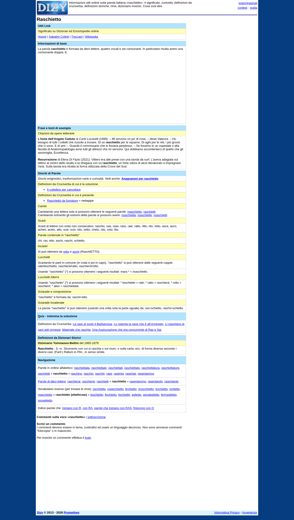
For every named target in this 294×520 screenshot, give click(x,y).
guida (253, 7)
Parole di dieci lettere (52, 381)
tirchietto (130, 389)
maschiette (145, 215)
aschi (75, 251)
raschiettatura (150, 368)
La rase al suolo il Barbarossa (92, 324)
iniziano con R (71, 408)
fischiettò (124, 394)
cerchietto (99, 389)
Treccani (76, 36)
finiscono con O (143, 408)
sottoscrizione (97, 417)
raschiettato (132, 368)
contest (242, 7)
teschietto (96, 394)
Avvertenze (249, 512)
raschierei (88, 381)
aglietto (136, 394)
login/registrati (248, 3)
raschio (88, 373)
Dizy (40, 512)
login (88, 437)
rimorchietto (146, 389)
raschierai (74, 381)
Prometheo (71, 512)
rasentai (130, 373)
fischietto (110, 394)
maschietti (160, 215)
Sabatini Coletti (59, 36)
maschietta (128, 215)
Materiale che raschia (76, 329)
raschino (76, 373)
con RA (88, 408)
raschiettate (99, 368)
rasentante (171, 381)
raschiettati (115, 368)
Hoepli (42, 36)
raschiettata (82, 368)
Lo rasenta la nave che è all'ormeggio (138, 324)
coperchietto (115, 389)
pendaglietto (151, 394)
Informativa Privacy (227, 512)
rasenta (119, 373)
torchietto (161, 389)
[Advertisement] (222, 86)
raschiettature (170, 368)
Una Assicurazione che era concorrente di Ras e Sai (126, 329)
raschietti (149, 211)
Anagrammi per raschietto (139, 178)
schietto (174, 389)
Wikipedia (91, 36)
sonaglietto (45, 400)
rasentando (155, 381)
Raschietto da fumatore (62, 200)
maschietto (134, 211)
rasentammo (146, 373)
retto (66, 251)
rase (109, 373)
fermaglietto (169, 394)
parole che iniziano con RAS (113, 408)
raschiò (100, 373)
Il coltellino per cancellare (64, 189)
